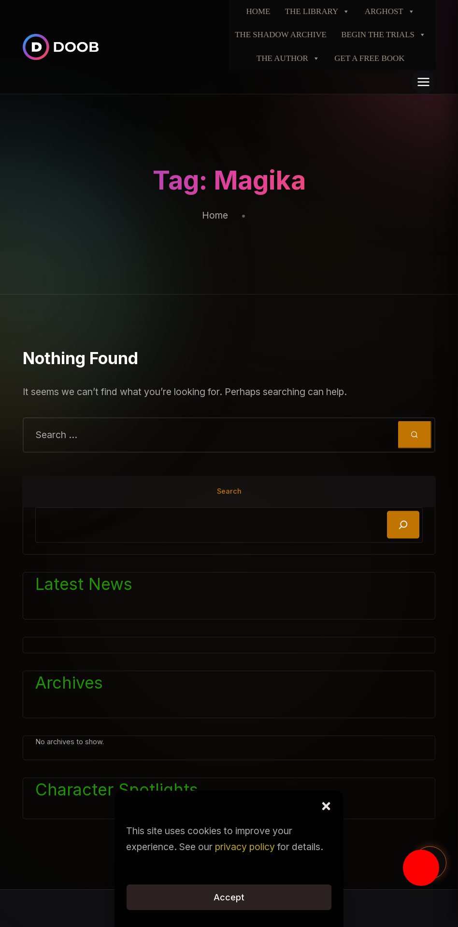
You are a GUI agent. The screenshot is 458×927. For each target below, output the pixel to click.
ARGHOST (390, 11)
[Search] (403, 525)
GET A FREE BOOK (369, 58)
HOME (258, 11)
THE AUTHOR (288, 58)
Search (229, 491)
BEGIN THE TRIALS (383, 34)
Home (215, 215)
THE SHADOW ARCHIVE (281, 34)
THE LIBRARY (317, 11)
